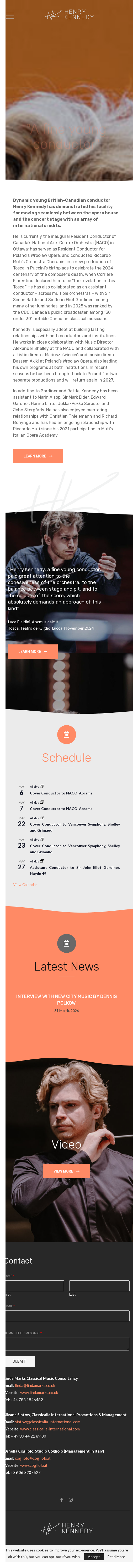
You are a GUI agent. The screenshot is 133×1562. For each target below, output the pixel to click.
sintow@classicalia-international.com (47, 1421)
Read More (116, 1557)
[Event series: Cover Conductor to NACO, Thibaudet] (42, 787)
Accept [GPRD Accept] (94, 1556)
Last (72, 1294)
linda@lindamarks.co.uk (35, 1385)
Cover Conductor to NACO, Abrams (61, 793)
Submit (19, 1361)
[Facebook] (61, 1499)
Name (9, 1276)
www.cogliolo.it (33, 1465)
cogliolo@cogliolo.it (33, 1458)
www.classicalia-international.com (50, 1428)
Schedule (66, 758)
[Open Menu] (10, 16)
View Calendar (25, 884)
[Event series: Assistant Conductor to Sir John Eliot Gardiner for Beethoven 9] (42, 861)
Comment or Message (23, 1333)
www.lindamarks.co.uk (39, 1392)
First (7, 1294)
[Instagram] (71, 1499)
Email (9, 1306)
